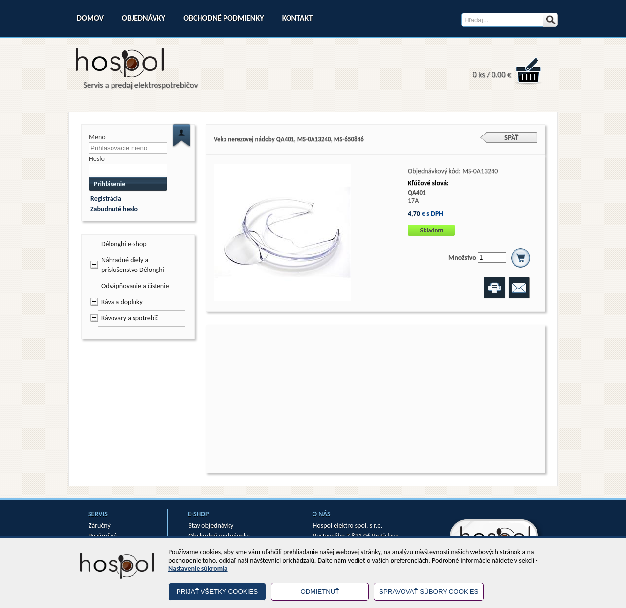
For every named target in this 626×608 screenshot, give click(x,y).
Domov (90, 18)
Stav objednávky (210, 525)
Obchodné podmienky (223, 18)
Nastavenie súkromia (198, 568)
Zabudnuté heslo (114, 209)
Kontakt (297, 18)
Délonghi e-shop (124, 244)
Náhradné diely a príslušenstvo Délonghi (132, 265)
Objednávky (143, 18)
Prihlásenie (109, 184)
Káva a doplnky (122, 302)
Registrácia (105, 198)
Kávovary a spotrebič (129, 318)
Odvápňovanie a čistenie (135, 286)
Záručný (100, 525)
